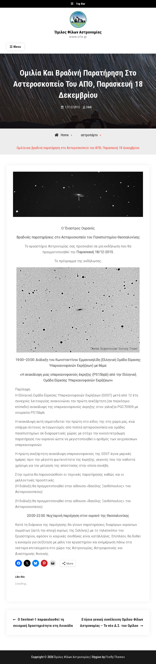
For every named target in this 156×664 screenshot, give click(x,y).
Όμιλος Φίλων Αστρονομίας (78, 32)
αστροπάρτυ (89, 135)
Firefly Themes (115, 657)
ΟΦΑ (89, 107)
